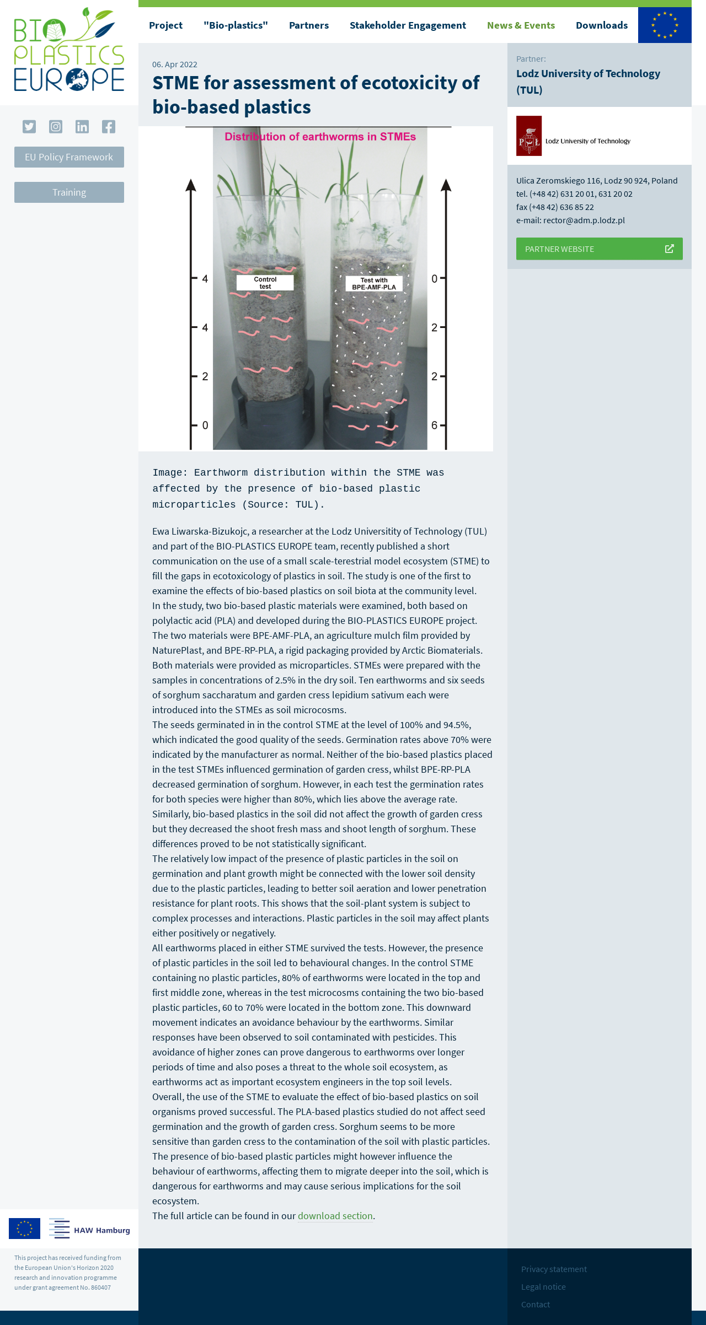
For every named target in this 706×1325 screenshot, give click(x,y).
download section (335, 1212)
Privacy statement (554, 1265)
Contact (535, 1300)
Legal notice (543, 1283)
